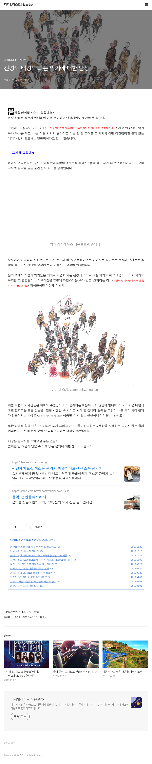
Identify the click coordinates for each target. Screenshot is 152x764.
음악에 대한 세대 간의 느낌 (24, 585)
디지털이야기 (16, 540)
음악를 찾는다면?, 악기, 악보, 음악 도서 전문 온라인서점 (52, 502)
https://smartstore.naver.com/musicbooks (37, 491)
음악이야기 (31, 540)
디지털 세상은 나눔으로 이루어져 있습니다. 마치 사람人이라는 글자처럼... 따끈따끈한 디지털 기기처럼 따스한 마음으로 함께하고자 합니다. (70, 706)
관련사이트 (9, 743)
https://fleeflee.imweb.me (27, 462)
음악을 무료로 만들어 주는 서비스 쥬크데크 (33, 546)
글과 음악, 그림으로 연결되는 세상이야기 (32, 564)
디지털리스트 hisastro (18, 5)
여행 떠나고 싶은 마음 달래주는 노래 (29, 568)
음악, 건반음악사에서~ (30, 497)
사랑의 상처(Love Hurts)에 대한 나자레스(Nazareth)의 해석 (41, 559)
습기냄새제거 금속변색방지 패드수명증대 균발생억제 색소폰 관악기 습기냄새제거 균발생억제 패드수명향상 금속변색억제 (64, 476)
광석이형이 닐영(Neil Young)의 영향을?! (31, 572)
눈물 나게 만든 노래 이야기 (24, 551)
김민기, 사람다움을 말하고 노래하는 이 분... (33, 581)
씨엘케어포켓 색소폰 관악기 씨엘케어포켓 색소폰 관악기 (57, 468)
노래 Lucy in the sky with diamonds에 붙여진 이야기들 (38, 555)
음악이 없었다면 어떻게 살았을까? (28, 577)
